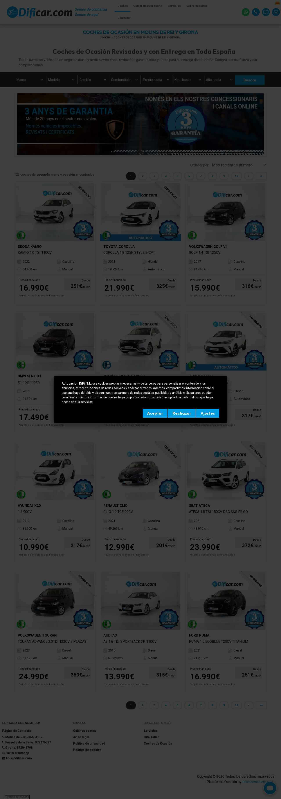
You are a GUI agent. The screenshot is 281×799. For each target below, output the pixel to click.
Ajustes (208, 413)
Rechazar (182, 413)
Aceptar (155, 413)
